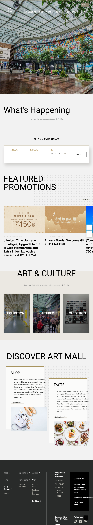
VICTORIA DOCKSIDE (59, 492)
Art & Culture (7, 488)
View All (85, 199)
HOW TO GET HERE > (79, 503)
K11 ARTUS (59, 487)
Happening (23, 473)
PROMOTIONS (72, 12)
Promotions (23, 480)
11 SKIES (58, 496)
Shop (6, 473)
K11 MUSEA (59, 481)
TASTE (48, 12)
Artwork (6, 494)
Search (78, 154)
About (35, 473)
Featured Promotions (22, 485)
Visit (34, 480)
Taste (6, 480)
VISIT (83, 12)
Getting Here (35, 485)
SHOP (41, 12)
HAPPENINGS (59, 12)
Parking (35, 501)
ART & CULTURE (30, 12)
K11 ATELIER (59, 484)
